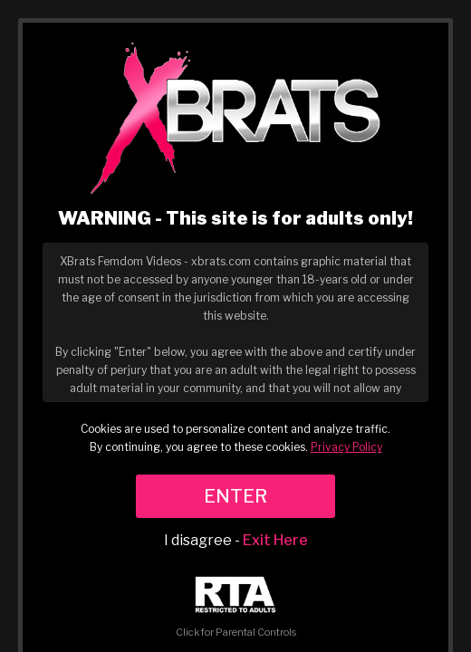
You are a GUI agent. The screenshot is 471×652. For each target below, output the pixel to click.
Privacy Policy (346, 447)
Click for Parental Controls (236, 607)
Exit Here (275, 540)
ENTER (235, 496)
